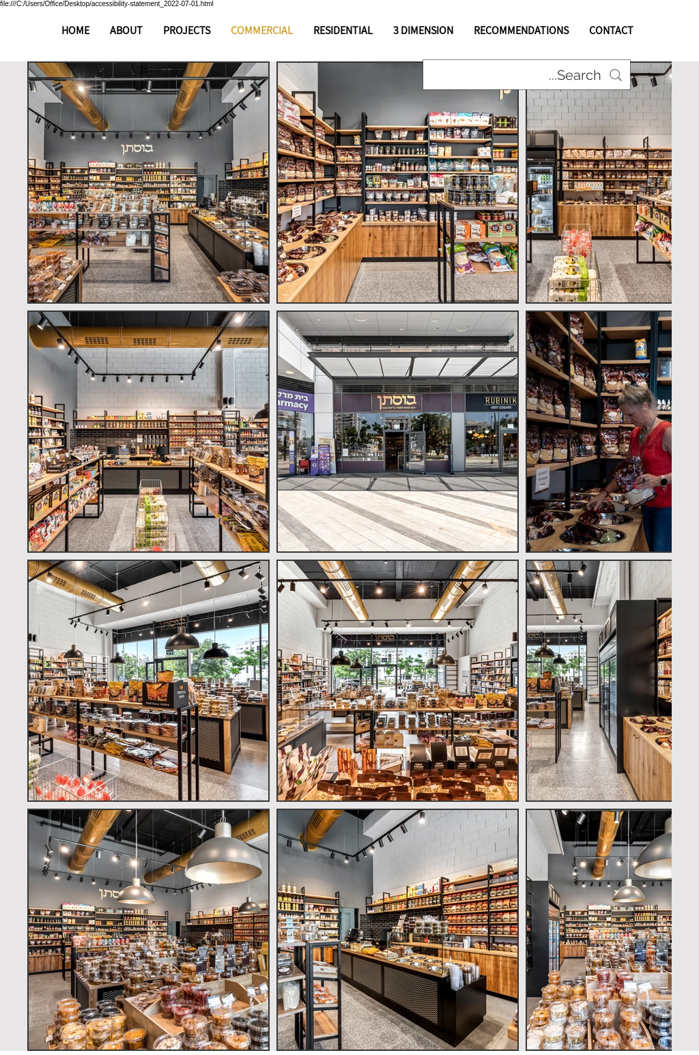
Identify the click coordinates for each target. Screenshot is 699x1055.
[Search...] (526, 75)
